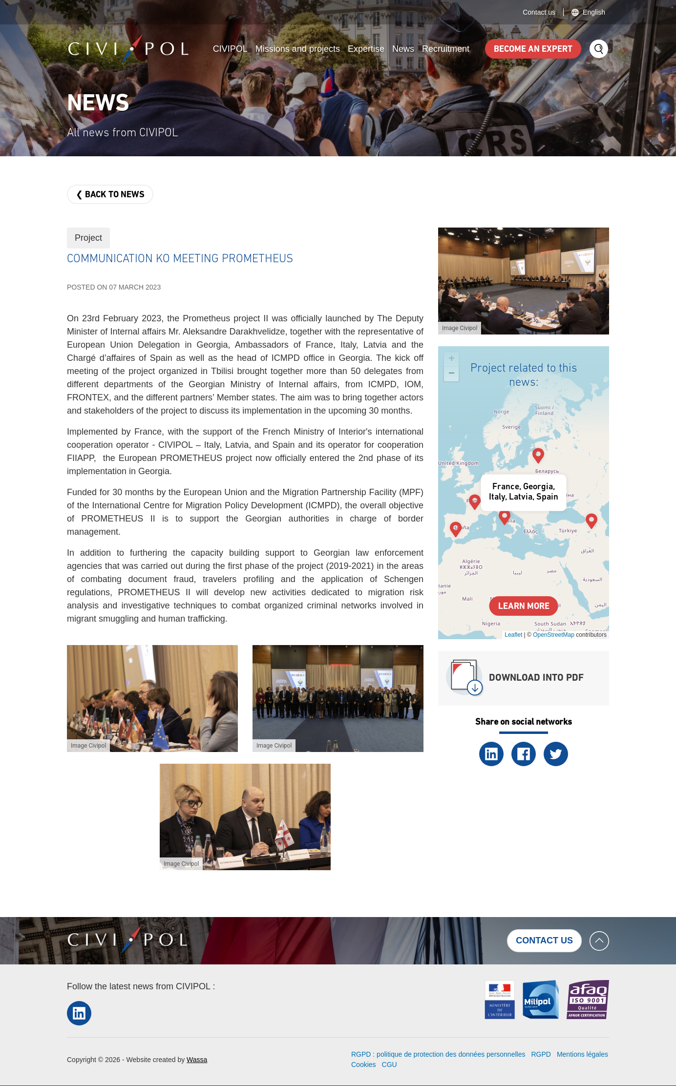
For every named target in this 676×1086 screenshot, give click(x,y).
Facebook (523, 754)
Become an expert (533, 49)
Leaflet (513, 634)
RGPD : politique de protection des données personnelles (438, 1054)
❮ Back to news (110, 195)
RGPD (540, 1054)
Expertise (366, 49)
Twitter (556, 754)
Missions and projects (297, 49)
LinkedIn (491, 754)
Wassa (197, 1060)
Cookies (363, 1064)
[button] (152, 698)
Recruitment (445, 49)
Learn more (523, 606)
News (403, 49)
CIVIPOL (230, 49)
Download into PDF (536, 678)
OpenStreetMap (553, 634)
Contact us (539, 12)
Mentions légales (582, 1054)
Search (599, 49)
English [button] (594, 12)
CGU (389, 1064)
